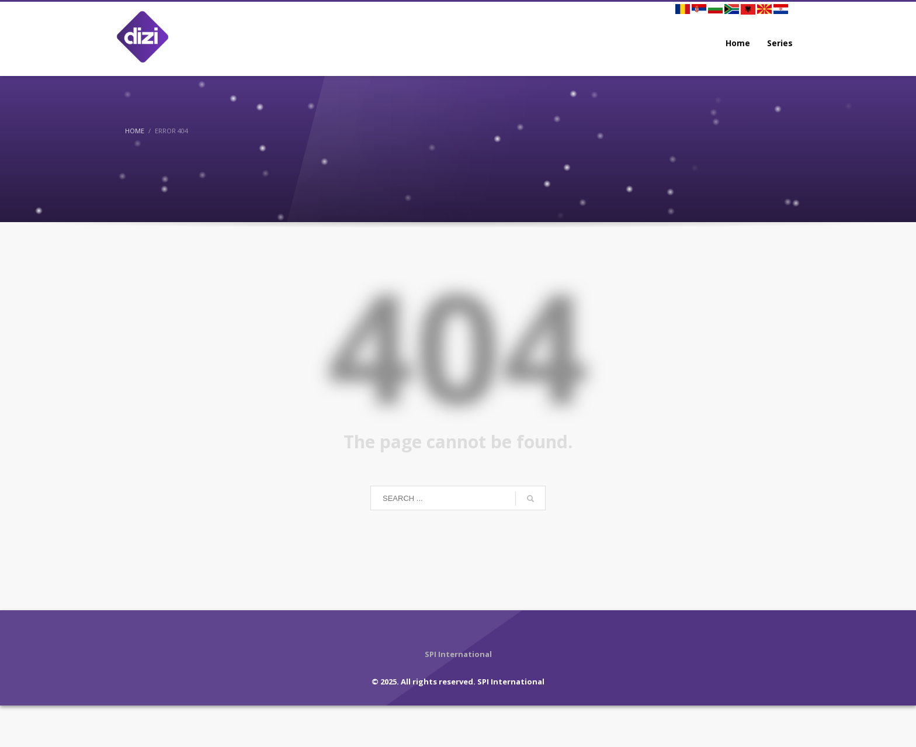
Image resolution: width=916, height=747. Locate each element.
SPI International (510, 681)
